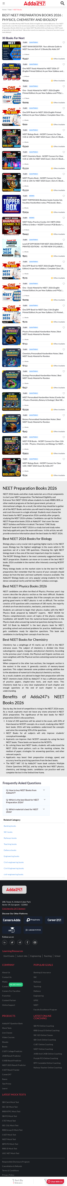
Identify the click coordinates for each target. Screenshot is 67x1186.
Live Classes (7, 1033)
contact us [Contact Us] (7, 977)
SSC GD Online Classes (43, 1035)
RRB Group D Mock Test (12, 1130)
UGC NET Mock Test (10, 1153)
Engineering (35, 956)
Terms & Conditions (10, 1170)
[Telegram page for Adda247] (19, 942)
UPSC (36, 1000)
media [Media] (4, 982)
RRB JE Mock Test (9, 1148)
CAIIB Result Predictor (11, 1060)
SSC (35, 977)
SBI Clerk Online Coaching (45, 1040)
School (57, 956)
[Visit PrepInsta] (33, 920)
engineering (39, 996)
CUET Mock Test (9, 1135)
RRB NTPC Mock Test (11, 1111)
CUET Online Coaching (43, 1044)
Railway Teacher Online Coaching (48, 1067)
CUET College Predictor (12, 1051)
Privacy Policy (8, 1175)
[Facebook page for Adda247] (27, 942)
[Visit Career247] (54, 920)
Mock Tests (7, 1028)
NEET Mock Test (9, 1139)
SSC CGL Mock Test (10, 1125)
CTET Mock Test (9, 1121)
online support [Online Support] (8, 1005)
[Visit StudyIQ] (11, 930)
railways (37, 982)
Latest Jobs (22, 956)
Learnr (5, 1088)
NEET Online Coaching (43, 1049)
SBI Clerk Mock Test (10, 1102)
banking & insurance (42, 972)
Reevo (4, 1079)
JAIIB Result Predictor (11, 1056)
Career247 (6, 1074)
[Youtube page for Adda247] (34, 942)
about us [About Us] (6, 972)
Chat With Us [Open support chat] (55, 1181)
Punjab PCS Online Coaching (46, 1058)
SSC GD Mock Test (10, 1107)
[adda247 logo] (14, 890)
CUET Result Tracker (10, 1070)
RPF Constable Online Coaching (47, 1063)
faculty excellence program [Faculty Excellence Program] (45, 1009)
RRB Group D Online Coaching (46, 1030)
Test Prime (6, 1084)
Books (4, 1046)
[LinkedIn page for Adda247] (4, 942)
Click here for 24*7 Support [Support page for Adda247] (13, 908)
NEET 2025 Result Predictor (14, 1065)
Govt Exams (9, 956)
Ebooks (5, 1042)
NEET (36, 1005)
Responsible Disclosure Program (16, 1162)
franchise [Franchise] (6, 996)
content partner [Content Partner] (9, 1000)
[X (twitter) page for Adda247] (12, 942)
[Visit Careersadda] (11, 920)
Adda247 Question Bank (12, 1023)
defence (37, 991)
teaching (37, 986)
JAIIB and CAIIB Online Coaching (48, 1054)
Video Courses (8, 1037)
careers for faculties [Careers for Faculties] (11, 991)
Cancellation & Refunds (12, 1166)
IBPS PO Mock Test (10, 1144)
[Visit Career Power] (33, 930)
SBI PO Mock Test (9, 1116)
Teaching (48, 956)
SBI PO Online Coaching (44, 1026)
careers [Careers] (5, 986)
